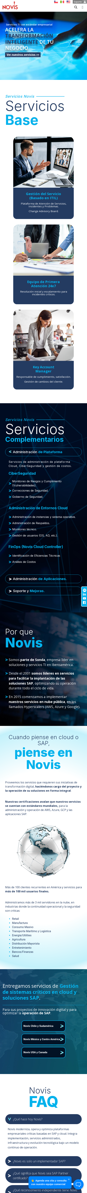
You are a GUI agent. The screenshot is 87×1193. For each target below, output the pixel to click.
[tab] (43, 452)
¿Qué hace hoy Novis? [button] (27, 1119)
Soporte (80, 2)
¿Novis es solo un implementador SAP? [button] (39, 1161)
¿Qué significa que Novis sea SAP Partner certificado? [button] (40, 1175)
